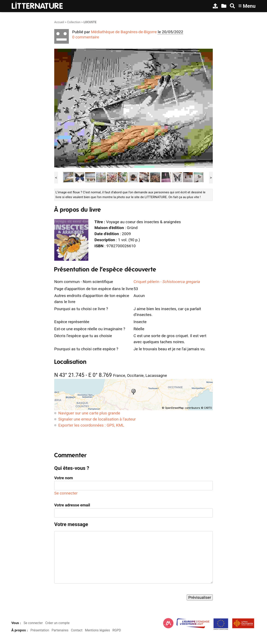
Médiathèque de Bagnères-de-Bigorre (124, 31)
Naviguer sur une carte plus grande (89, 413)
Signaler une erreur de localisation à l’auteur (97, 419)
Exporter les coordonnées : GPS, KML (91, 425)
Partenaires (60, 630)
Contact (76, 630)
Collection (74, 22)
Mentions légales (97, 630)
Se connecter (66, 493)
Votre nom (63, 477)
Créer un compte (57, 623)
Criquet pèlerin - (167, 281)
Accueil (59, 22)
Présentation (39, 630)
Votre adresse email (72, 505)
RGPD (116, 630)
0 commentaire (85, 37)
